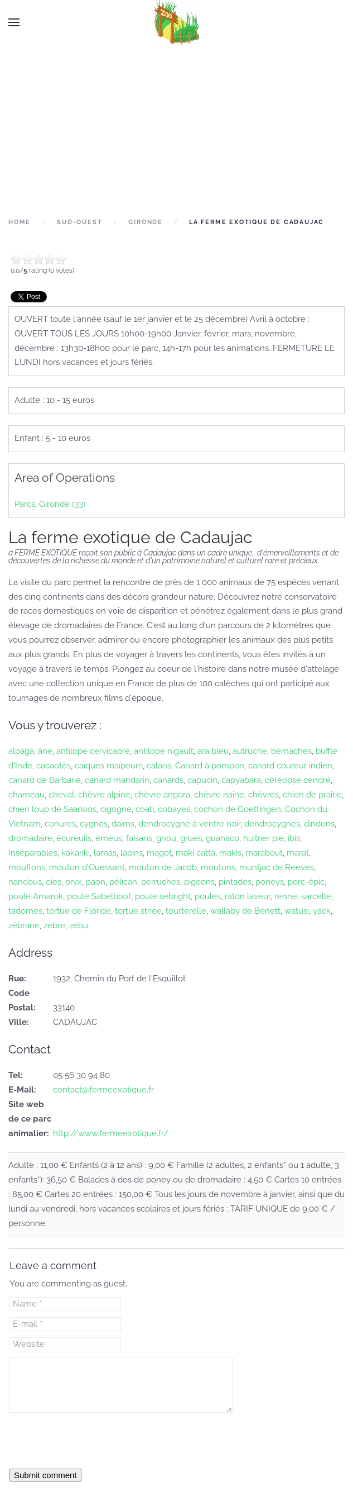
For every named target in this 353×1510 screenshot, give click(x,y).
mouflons (26, 867)
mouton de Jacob (163, 867)
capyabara (241, 780)
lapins (131, 853)
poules (208, 896)
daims (123, 824)
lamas (105, 853)
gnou (166, 838)
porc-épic (306, 882)
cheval (61, 795)
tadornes (25, 911)
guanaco (222, 838)
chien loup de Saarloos (52, 809)
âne (45, 751)
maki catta (195, 853)
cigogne (116, 809)
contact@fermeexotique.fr (103, 1090)
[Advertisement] (176, 129)
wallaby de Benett (245, 911)
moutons (218, 867)
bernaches (291, 751)
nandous (25, 882)
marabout (264, 853)
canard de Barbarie (44, 780)
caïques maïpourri (109, 766)
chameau (26, 795)
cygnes (94, 824)
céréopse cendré (298, 780)
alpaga (21, 751)
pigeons (199, 882)
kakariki (75, 853)
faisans (139, 838)
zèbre (54, 925)
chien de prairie (312, 795)
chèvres (263, 795)
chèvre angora (162, 795)
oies (53, 882)
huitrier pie (263, 838)
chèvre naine (219, 795)
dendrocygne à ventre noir (189, 824)
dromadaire (30, 838)
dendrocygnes (272, 824)
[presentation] (94, 1440)
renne (285, 896)
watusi (296, 911)
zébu (78, 925)
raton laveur (247, 896)
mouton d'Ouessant (87, 867)
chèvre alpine (104, 795)
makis (230, 853)
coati (145, 809)
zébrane (24, 925)
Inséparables (32, 853)
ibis (294, 838)
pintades (235, 882)
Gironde (145, 222)
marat (298, 853)
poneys (269, 882)
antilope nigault (164, 751)
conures (60, 824)
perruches (160, 882)
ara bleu (213, 751)
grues (191, 838)
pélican (123, 882)
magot (159, 853)
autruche (250, 751)
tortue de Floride (78, 911)
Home (19, 222)
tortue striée (138, 911)
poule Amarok (35, 896)
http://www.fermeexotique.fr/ (110, 1133)
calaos (159, 766)
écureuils (73, 838)
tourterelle (186, 911)
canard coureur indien (290, 766)
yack (322, 911)
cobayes (174, 809)
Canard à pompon (209, 766)
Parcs (24, 504)
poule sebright (163, 896)
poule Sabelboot (99, 896)
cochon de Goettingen (237, 809)
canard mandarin (117, 780)
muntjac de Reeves (276, 867)
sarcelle (316, 896)
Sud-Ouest (79, 222)
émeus (108, 838)
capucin (202, 780)
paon (95, 882)
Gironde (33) (62, 504)
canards (168, 780)
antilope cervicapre (93, 751)
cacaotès (53, 766)
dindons (319, 824)
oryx (73, 882)
